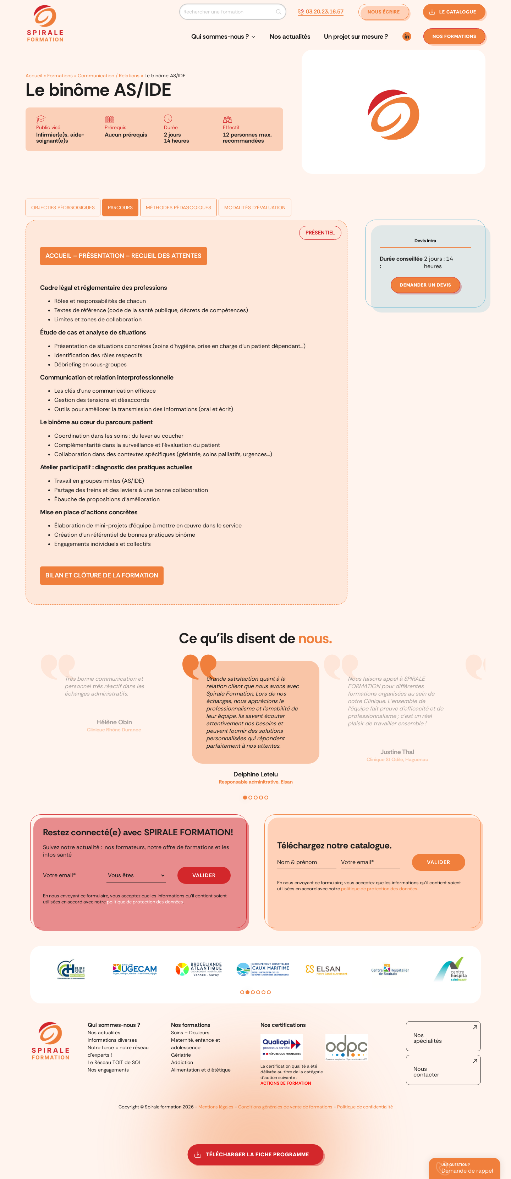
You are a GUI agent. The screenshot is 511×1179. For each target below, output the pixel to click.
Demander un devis (425, 226)
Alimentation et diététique (201, 1070)
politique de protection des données (145, 902)
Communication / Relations (108, 59)
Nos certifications (283, 1025)
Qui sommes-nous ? (220, 36)
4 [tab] (261, 797)
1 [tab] (245, 797)
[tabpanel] (255, 726)
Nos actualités (290, 36)
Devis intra (425, 182)
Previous (33, 974)
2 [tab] (250, 797)
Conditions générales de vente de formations (285, 1107)
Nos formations (190, 1025)
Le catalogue (457, 12)
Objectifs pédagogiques (63, 175)
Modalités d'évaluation (255, 175)
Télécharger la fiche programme (257, 1154)
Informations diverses (112, 1040)
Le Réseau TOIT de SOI (114, 1062)
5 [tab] (266, 797)
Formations (60, 59)
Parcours (120, 175)
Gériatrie (181, 1055)
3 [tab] (256, 797)
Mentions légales (215, 1107)
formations (454, 36)
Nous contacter (426, 1071)
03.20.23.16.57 (325, 11)
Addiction (182, 1062)
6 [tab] (269, 992)
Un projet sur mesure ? (356, 36)
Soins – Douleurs (190, 1032)
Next (477, 974)
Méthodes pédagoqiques (178, 175)
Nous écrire (384, 12)
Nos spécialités (427, 1038)
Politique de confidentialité (365, 1107)
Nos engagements (108, 1070)
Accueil (34, 59)
